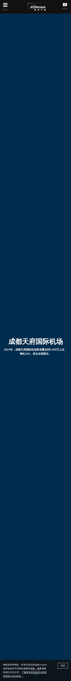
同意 (63, 667)
